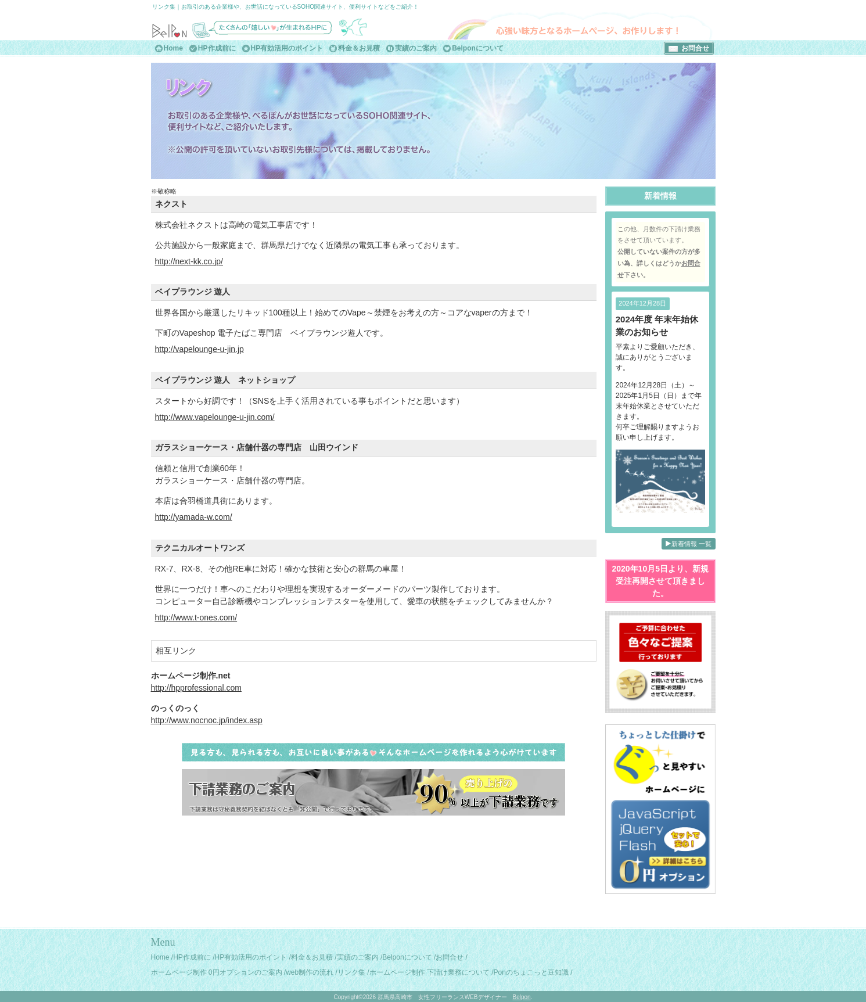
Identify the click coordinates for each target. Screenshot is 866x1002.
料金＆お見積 (359, 48)
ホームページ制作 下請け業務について (429, 972)
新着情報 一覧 (688, 543)
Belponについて (478, 48)
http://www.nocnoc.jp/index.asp (207, 720)
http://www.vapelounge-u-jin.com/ (215, 417)
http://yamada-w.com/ (193, 517)
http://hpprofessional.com (196, 687)
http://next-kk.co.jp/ (189, 261)
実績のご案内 (416, 48)
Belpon (522, 997)
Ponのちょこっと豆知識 (531, 972)
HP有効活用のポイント (287, 48)
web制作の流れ (309, 972)
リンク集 (351, 972)
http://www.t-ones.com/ (196, 617)
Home (173, 48)
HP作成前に (217, 48)
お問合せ (695, 48)
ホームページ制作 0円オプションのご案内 (216, 972)
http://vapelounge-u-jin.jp (199, 349)
